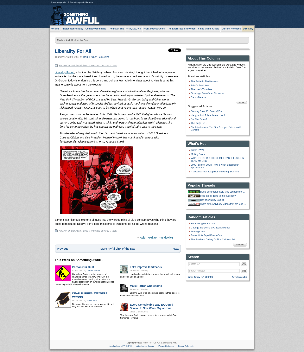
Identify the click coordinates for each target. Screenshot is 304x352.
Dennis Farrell (93, 270)
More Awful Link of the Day (117, 248)
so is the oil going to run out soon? (218, 196)
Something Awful (58, 2)
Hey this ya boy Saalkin (212, 200)
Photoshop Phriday (139, 270)
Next (176, 248)
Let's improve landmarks (146, 267)
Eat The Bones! (199, 119)
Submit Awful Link (185, 346)
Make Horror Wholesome (146, 285)
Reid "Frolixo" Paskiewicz (96, 57)
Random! (240, 245)
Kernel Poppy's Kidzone (203, 223)
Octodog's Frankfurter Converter (207, 93)
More (241, 102)
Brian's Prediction (200, 85)
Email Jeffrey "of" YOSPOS (200, 277)
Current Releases (231, 28)
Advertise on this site (145, 346)
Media (60, 40)
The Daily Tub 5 (199, 123)
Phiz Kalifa (92, 300)
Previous (62, 248)
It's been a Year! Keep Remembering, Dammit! (215, 171)
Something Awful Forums (81, 2)
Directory (248, 28)
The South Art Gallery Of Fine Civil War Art (213, 239)
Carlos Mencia (198, 97)
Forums (55, 28)
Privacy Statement (166, 346)
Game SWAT (197, 150)
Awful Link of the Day (77, 40)
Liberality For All (73, 51)
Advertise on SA (239, 277)
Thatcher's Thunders (201, 89)
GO (244, 264)
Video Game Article (139, 311)
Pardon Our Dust (83, 267)
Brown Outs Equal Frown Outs (206, 235)
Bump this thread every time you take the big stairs (223, 191)
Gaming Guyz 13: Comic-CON (206, 111)
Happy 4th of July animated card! (208, 115)
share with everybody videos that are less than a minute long (223, 204)
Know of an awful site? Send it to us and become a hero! (88, 65)
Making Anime (198, 154)
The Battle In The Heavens (205, 81)
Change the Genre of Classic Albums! (210, 227)
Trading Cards (198, 231)
